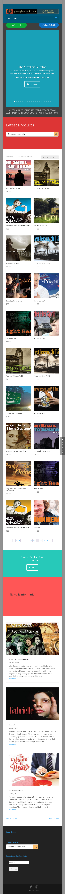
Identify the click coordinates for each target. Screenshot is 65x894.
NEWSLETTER (16, 25)
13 (39, 101)
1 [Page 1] (16, 541)
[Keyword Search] (30, 134)
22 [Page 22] (48, 541)
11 (35, 101)
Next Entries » (54, 818)
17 (48, 101)
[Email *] (19, 862)
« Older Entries (11, 818)
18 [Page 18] (34, 541)
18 (50, 101)
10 (33, 101)
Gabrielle (12, 725)
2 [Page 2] (19, 541)
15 (44, 101)
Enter (32, 567)
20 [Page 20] (41, 541)
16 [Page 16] (27, 541)
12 (37, 101)
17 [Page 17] (31, 541)
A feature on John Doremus (19, 659)
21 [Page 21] (44, 541)
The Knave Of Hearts (16, 790)
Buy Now (32, 84)
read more (12, 679)
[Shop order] (50, 157)
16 (46, 101)
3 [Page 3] (21, 541)
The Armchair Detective (32, 67)
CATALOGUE (49, 25)
